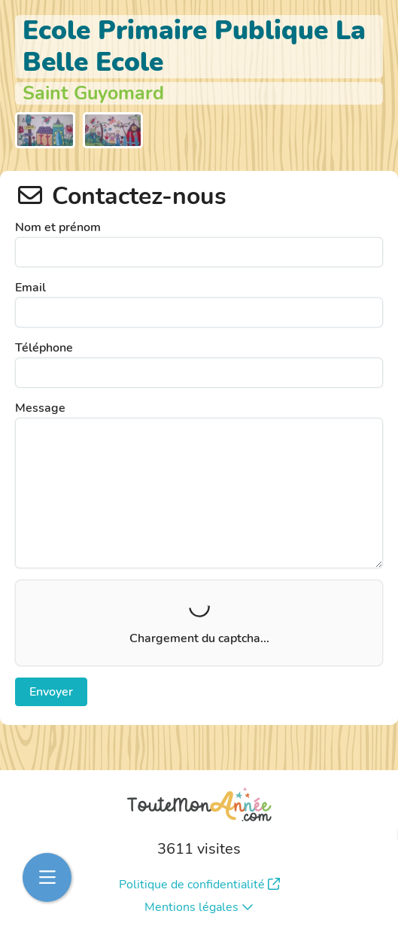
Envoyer (51, 692)
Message (40, 408)
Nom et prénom (58, 227)
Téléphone (44, 348)
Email (30, 288)
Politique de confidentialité (199, 884)
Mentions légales (199, 907)
